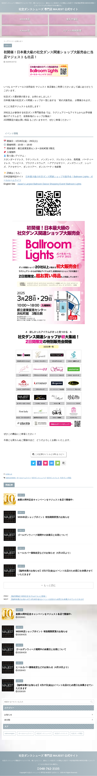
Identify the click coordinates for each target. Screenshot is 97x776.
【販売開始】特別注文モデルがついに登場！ (28, 600)
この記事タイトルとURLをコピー (48, 458)
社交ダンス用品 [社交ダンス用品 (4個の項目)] (76, 738)
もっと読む (50, 589)
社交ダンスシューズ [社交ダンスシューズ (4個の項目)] (44, 738)
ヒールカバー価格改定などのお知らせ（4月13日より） (45, 557)
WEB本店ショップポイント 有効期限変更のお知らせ (43, 521)
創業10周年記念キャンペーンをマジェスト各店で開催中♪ (46, 504)
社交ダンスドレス (53, 482)
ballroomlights (11, 482)
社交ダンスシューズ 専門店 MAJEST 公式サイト (48, 9)
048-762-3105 (48, 768)
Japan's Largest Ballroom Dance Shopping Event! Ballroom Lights (49, 188)
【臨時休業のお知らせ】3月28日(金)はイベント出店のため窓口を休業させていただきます (47, 603)
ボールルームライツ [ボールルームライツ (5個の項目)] (25, 738)
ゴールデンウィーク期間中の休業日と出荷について (43, 539)
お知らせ (9, 478)
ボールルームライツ (24, 482)
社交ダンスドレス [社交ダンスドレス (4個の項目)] (61, 738)
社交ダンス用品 (65, 482)
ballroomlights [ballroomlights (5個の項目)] (9, 738)
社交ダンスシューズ (39, 482)
